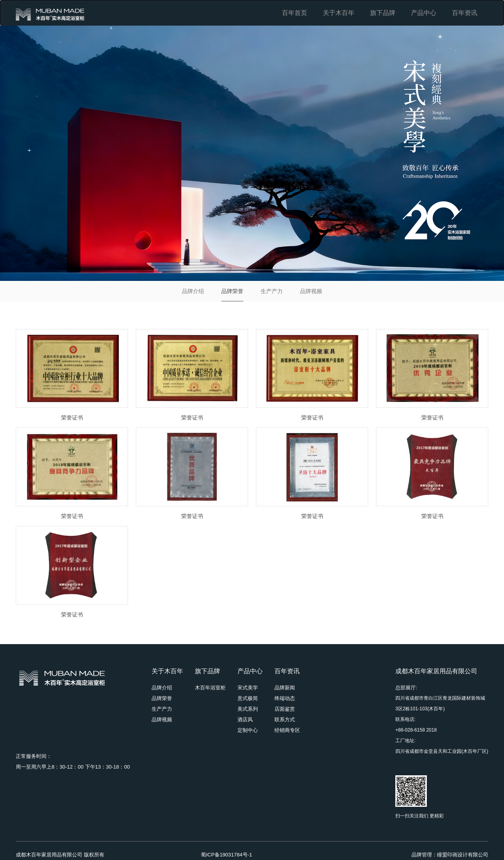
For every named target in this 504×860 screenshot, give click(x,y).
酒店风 (245, 720)
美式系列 (247, 709)
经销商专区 (287, 730)
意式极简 (247, 698)
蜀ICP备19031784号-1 (226, 855)
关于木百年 (338, 12)
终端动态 (284, 698)
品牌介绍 (193, 291)
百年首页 (294, 12)
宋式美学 (247, 688)
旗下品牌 (382, 12)
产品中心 (423, 12)
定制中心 (247, 730)
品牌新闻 (284, 688)
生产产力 (272, 291)
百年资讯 (464, 12)
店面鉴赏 (284, 709)
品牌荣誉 (232, 291)
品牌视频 (311, 291)
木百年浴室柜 (210, 688)
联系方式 (284, 720)
